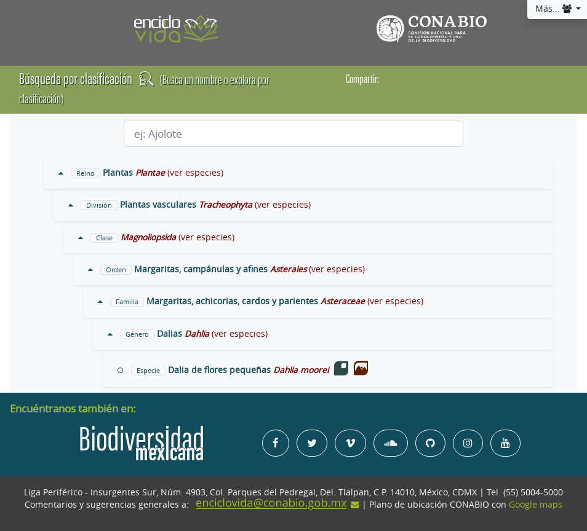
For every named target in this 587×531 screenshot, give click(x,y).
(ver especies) (195, 172)
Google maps (535, 504)
